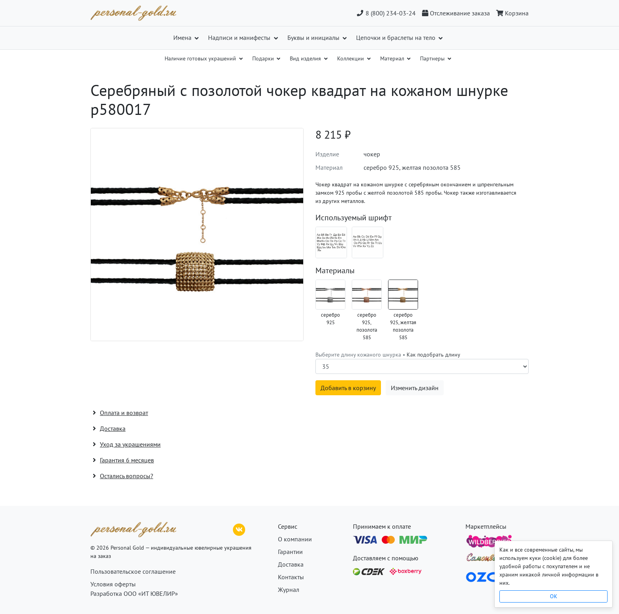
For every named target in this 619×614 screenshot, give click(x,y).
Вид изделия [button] (306, 58)
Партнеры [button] (433, 58)
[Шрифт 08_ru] (331, 242)
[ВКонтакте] (239, 529)
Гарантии (290, 552)
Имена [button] (183, 37)
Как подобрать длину (433, 354)
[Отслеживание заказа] (456, 13)
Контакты (291, 577)
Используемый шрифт (353, 217)
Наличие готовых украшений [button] (201, 58)
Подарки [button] (264, 58)
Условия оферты (113, 584)
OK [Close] (553, 596)
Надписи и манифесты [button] (240, 37)
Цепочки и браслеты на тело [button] (396, 37)
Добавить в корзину (348, 388)
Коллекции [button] (351, 58)
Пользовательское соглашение (133, 571)
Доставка (291, 564)
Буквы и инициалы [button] (314, 37)
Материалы (335, 270)
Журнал (288, 589)
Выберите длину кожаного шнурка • (387, 354)
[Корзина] (511, 13)
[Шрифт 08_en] (367, 242)
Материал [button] (393, 58)
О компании (295, 539)
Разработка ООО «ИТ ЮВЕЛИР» (134, 593)
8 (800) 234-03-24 (386, 13)
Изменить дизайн (415, 388)
